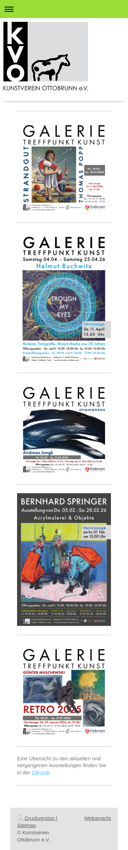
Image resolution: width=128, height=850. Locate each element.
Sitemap (26, 825)
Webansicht (97, 818)
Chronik (41, 772)
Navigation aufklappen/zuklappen (64, 9)
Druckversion (36, 818)
